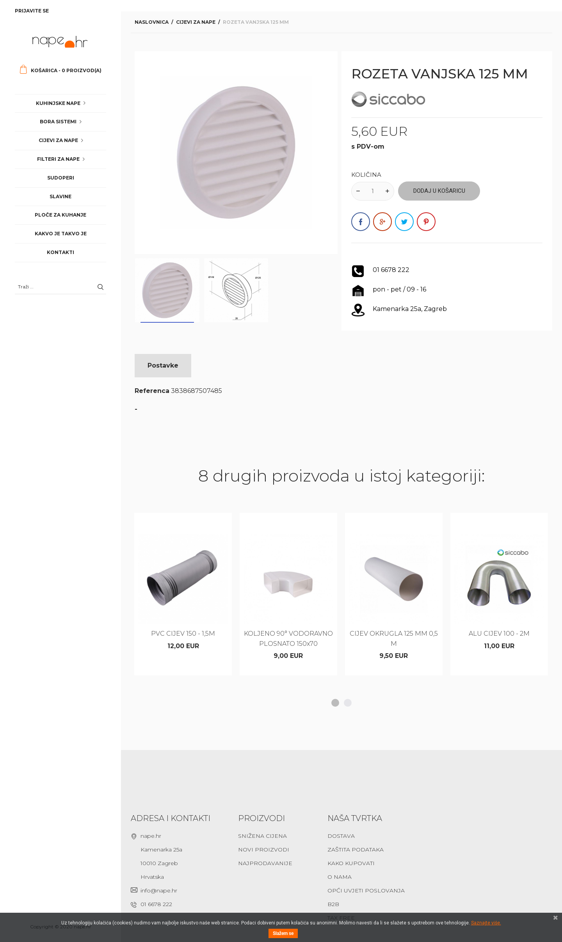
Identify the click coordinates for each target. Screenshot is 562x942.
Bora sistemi (58, 121)
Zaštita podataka (355, 849)
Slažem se (283, 933)
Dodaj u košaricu (439, 190)
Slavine (60, 196)
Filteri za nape (58, 159)
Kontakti (60, 252)
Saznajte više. (486, 923)
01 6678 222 (156, 904)
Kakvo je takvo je (61, 233)
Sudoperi (60, 178)
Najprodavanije (265, 863)
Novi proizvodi (263, 849)
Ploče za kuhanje (60, 215)
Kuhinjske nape (58, 103)
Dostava (341, 835)
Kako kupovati (351, 863)
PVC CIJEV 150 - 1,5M (183, 633)
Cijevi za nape (58, 140)
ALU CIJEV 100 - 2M (499, 633)
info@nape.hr (158, 890)
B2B (333, 904)
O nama (339, 876)
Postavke (163, 365)
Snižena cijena (262, 835)
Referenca (152, 391)
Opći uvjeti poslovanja (366, 890)
